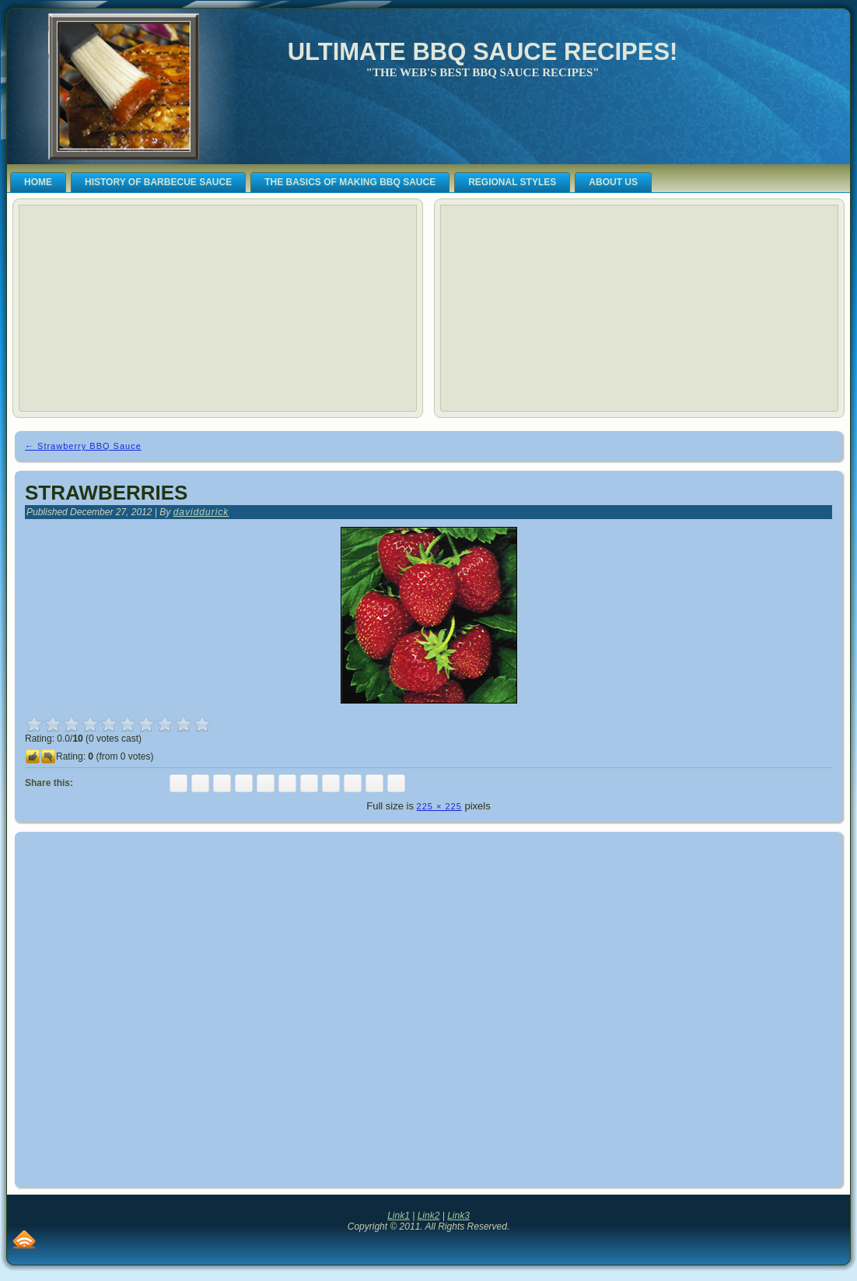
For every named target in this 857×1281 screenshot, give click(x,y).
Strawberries (106, 492)
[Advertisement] (141, 308)
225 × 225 (439, 806)
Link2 (429, 1215)
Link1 (398, 1215)
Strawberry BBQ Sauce (83, 446)
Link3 (458, 1215)
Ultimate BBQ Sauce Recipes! (483, 51)
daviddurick (201, 512)
